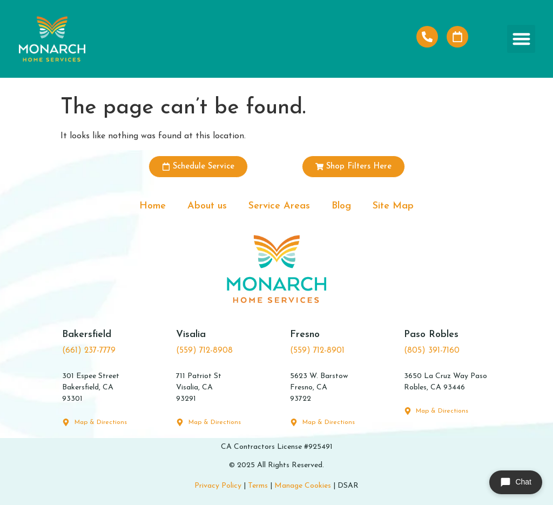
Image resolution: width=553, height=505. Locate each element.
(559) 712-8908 (204, 351)
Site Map (393, 206)
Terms (258, 486)
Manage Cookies (302, 486)
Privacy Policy (217, 486)
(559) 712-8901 (317, 351)
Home (152, 206)
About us (207, 206)
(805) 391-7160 (432, 351)
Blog (341, 206)
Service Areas (279, 206)
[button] (521, 39)
